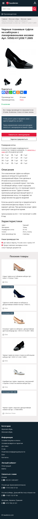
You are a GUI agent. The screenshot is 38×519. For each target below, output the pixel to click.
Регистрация (6, 466)
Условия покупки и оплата (11, 440)
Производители (9, 14)
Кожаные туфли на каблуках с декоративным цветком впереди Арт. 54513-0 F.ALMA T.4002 (18, 330)
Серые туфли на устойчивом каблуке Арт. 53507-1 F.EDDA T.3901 (17, 277)
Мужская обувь (7, 429)
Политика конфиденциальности (13, 452)
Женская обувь (7, 432)
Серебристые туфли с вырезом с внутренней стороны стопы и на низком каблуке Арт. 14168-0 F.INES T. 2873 (18, 382)
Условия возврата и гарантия (12, 443)
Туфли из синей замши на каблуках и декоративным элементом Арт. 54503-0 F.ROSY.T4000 (16, 303)
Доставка (5, 446)
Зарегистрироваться (19, 139)
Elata (22, 100)
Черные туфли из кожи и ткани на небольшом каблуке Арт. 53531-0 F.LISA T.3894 (18, 356)
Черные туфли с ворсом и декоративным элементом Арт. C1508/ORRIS (17, 409)
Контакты (5, 457)
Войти (4, 469)
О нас (4, 449)
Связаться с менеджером (19, 135)
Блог (3, 455)
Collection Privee (9, 413)
